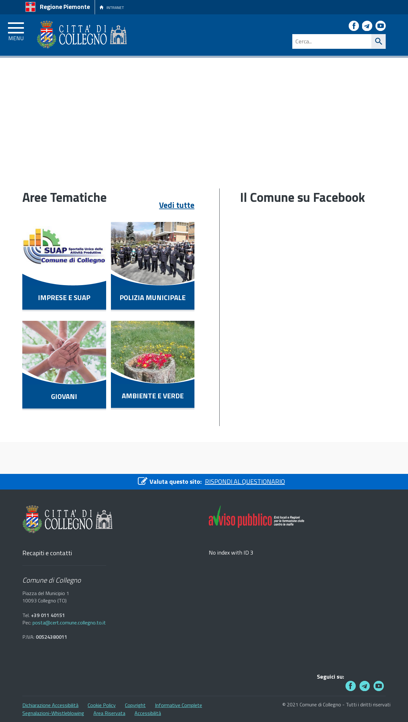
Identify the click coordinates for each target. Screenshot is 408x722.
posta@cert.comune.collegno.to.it (69, 622)
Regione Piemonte (65, 6)
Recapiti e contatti (47, 553)
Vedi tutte (176, 205)
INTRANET (111, 7)
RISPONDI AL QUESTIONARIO (245, 481)
